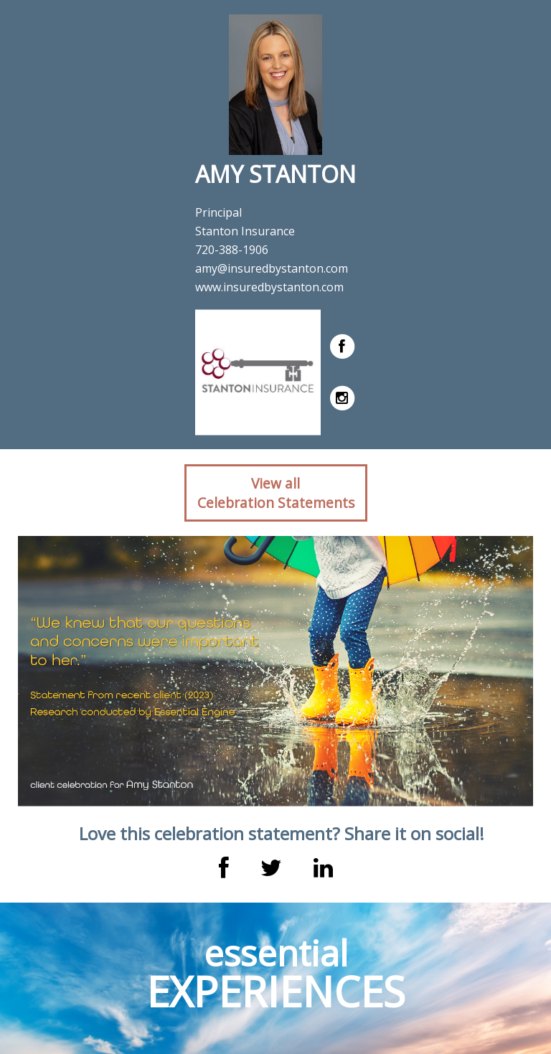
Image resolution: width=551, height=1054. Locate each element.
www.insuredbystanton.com (269, 287)
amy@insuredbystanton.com (271, 268)
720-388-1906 (231, 250)
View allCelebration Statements (275, 493)
